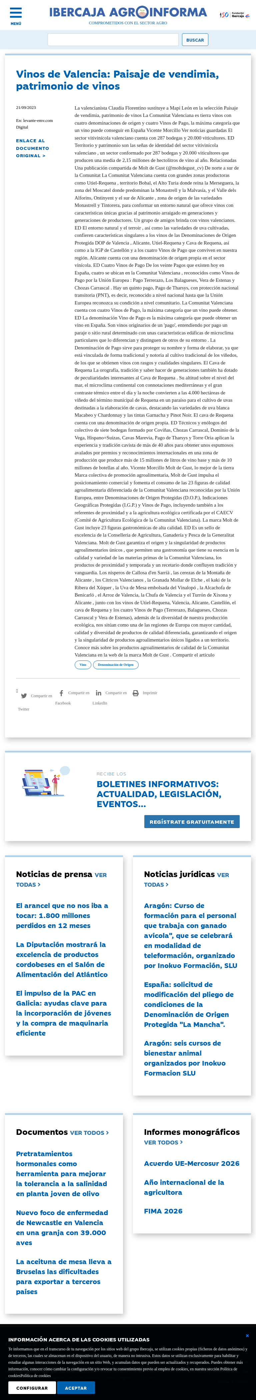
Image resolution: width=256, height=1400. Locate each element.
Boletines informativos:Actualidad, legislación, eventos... (159, 793)
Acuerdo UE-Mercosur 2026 (192, 1163)
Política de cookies (36, 1375)
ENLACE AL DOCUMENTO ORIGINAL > (32, 148)
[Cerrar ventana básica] (247, 1335)
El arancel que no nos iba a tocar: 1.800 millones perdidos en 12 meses (62, 915)
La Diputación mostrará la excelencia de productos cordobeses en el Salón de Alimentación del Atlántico (62, 959)
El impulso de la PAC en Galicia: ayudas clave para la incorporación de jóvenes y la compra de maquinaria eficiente (63, 1013)
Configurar (32, 1388)
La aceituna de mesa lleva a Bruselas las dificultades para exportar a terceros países (64, 1276)
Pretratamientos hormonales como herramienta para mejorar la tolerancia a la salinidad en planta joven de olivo (61, 1173)
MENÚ (16, 23)
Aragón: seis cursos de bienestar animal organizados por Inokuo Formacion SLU (185, 1058)
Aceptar (76, 1388)
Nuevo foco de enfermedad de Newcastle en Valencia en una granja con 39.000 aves (62, 1227)
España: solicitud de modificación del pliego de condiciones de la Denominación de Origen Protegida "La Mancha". (189, 1004)
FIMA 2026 (163, 1210)
